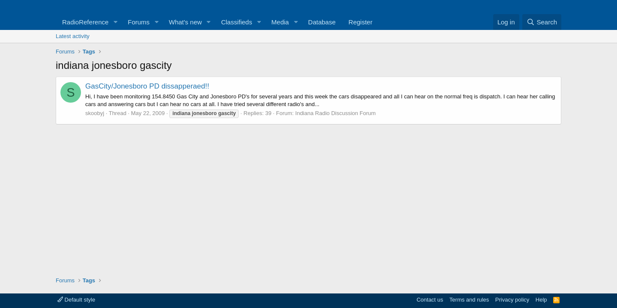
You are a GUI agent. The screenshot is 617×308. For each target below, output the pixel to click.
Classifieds (236, 22)
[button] (115, 22)
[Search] (541, 22)
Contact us (429, 299)
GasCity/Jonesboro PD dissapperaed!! (147, 86)
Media (280, 22)
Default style (76, 299)
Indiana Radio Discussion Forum (335, 113)
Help (541, 299)
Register (360, 22)
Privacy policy (512, 299)
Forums (139, 22)
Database (321, 22)
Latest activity (73, 36)
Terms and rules (469, 299)
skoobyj (94, 113)
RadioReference (85, 22)
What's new (185, 22)
